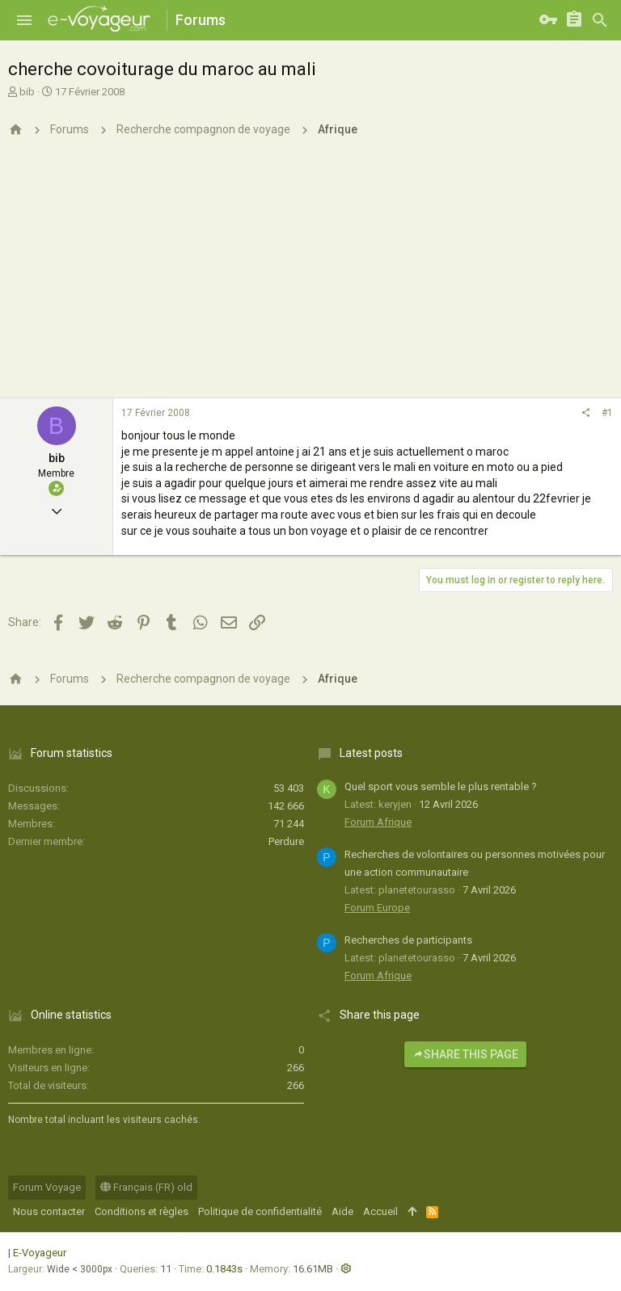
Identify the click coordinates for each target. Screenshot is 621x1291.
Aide (342, 1211)
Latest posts (371, 752)
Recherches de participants (408, 940)
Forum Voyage (47, 1187)
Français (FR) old (146, 1187)
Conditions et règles (141, 1211)
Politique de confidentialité (260, 1211)
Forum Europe (377, 908)
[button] (24, 20)
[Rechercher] (600, 20)
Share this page (465, 1054)
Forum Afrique (378, 822)
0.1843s (224, 1269)
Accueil (380, 1211)
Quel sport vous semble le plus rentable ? (440, 786)
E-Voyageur (39, 1253)
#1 (607, 412)
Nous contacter (49, 1211)
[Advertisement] (310, 277)
